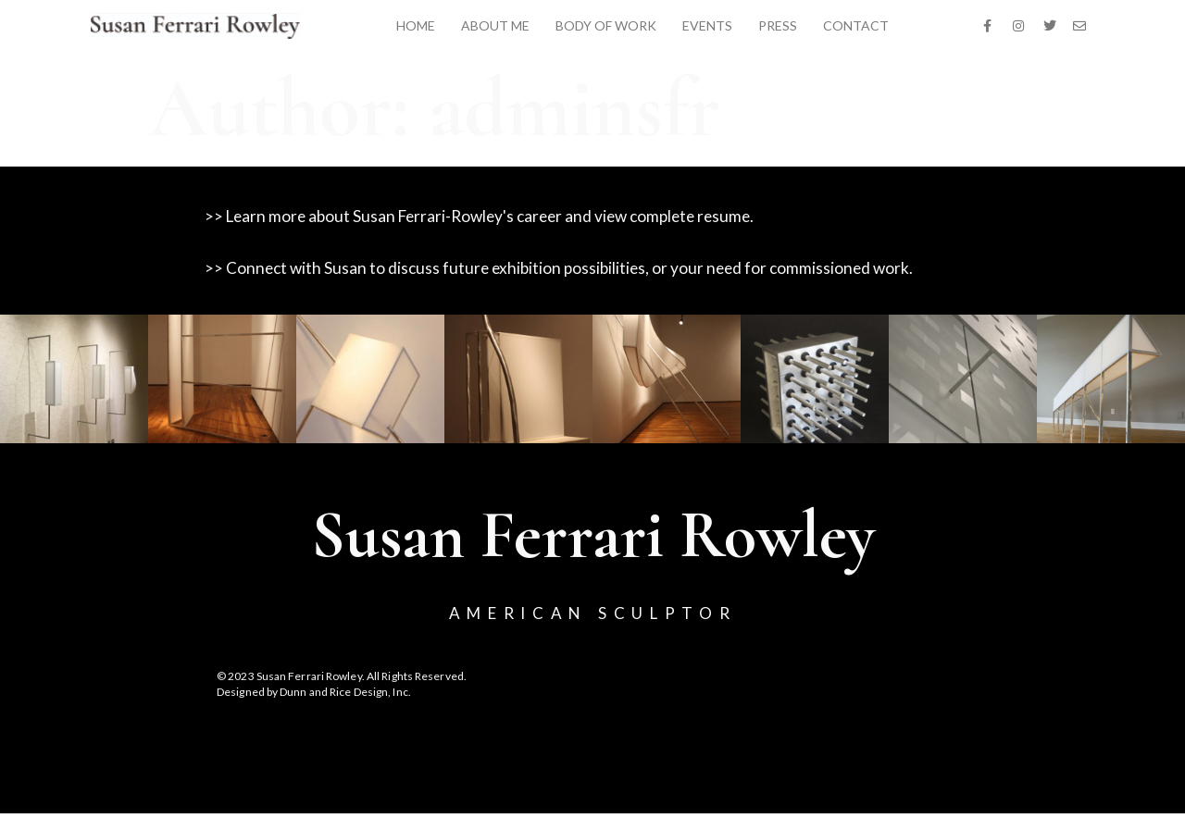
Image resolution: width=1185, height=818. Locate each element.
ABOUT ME (495, 25)
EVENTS (707, 25)
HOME (415, 25)
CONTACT (856, 25)
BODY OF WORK (605, 25)
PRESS (777, 25)
